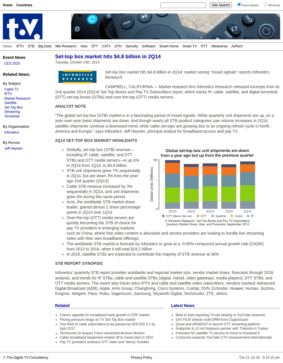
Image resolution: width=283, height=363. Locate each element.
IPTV (20, 46)
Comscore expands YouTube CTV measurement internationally (224, 337)
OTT (204, 46)
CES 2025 (12, 63)
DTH (118, 46)
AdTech (237, 46)
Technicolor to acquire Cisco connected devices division (102, 333)
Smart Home (169, 46)
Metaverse (220, 46)
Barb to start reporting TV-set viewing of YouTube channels (220, 315)
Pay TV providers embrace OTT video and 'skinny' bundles (104, 342)
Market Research (17, 98)
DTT (94, 46)
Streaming (12, 112)
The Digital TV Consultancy (27, 358)
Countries (24, 5)
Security (131, 46)
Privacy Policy (141, 358)
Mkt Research (66, 46)
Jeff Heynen (13, 148)
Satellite (10, 103)
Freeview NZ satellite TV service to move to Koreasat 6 (218, 333)
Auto (84, 46)
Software (148, 46)
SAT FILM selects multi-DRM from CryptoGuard (212, 320)
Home (7, 5)
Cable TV (11, 89)
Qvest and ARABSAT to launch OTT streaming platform (218, 324)
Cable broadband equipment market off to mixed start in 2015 (106, 337)
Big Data (44, 46)
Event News (14, 57)
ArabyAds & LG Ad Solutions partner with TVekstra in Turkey (222, 329)
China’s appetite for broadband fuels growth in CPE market (105, 315)
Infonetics (11, 132)
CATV (106, 46)
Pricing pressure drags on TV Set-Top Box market (97, 320)
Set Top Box (13, 107)
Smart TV (189, 46)
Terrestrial (12, 116)
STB (31, 46)
